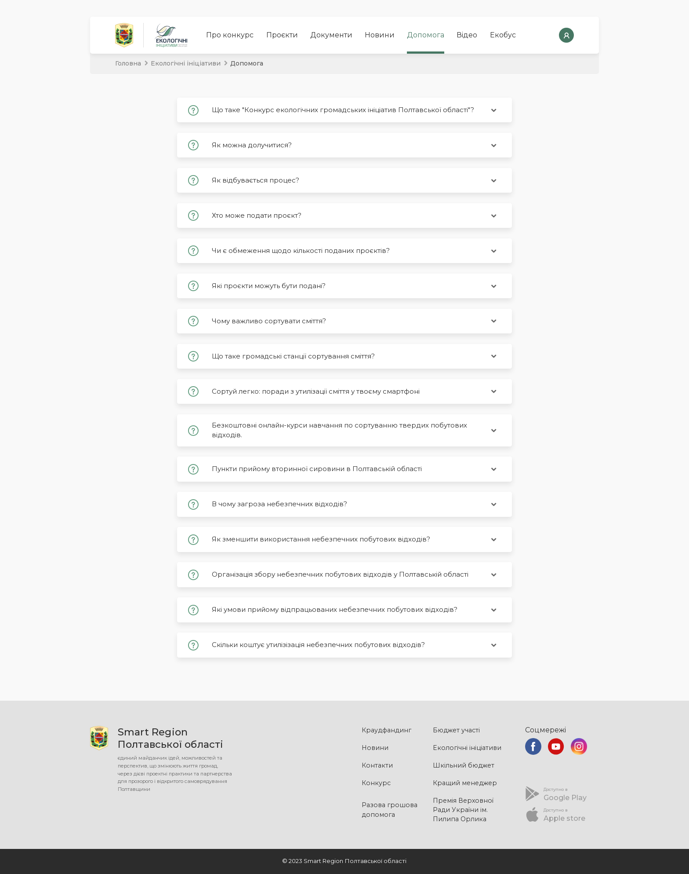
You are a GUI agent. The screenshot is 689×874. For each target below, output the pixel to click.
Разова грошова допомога (389, 809)
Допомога (425, 35)
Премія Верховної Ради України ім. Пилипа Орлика (463, 810)
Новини (380, 35)
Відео (467, 35)
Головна (128, 63)
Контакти (377, 765)
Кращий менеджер (465, 783)
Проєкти (282, 35)
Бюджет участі (456, 730)
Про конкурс (230, 35)
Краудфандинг (386, 730)
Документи (331, 35)
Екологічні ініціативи (186, 63)
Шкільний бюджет (463, 765)
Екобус (503, 35)
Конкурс (376, 783)
